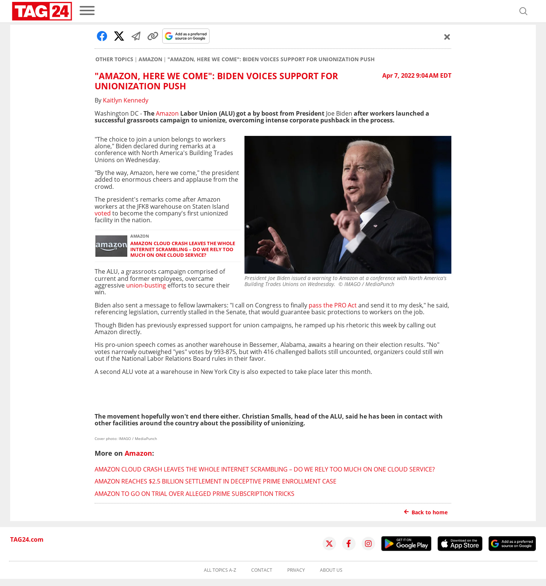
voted (103, 213)
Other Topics (114, 59)
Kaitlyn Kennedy (125, 100)
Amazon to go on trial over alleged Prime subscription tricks (194, 494)
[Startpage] (42, 11)
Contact (261, 570)
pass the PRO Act (333, 305)
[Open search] (523, 11)
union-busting (145, 285)
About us (331, 570)
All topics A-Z (220, 570)
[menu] (87, 11)
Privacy (296, 570)
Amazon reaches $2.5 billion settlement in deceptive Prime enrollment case (215, 481)
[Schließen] (447, 37)
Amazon (150, 59)
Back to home (426, 512)
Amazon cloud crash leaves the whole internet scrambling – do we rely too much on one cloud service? (182, 249)
